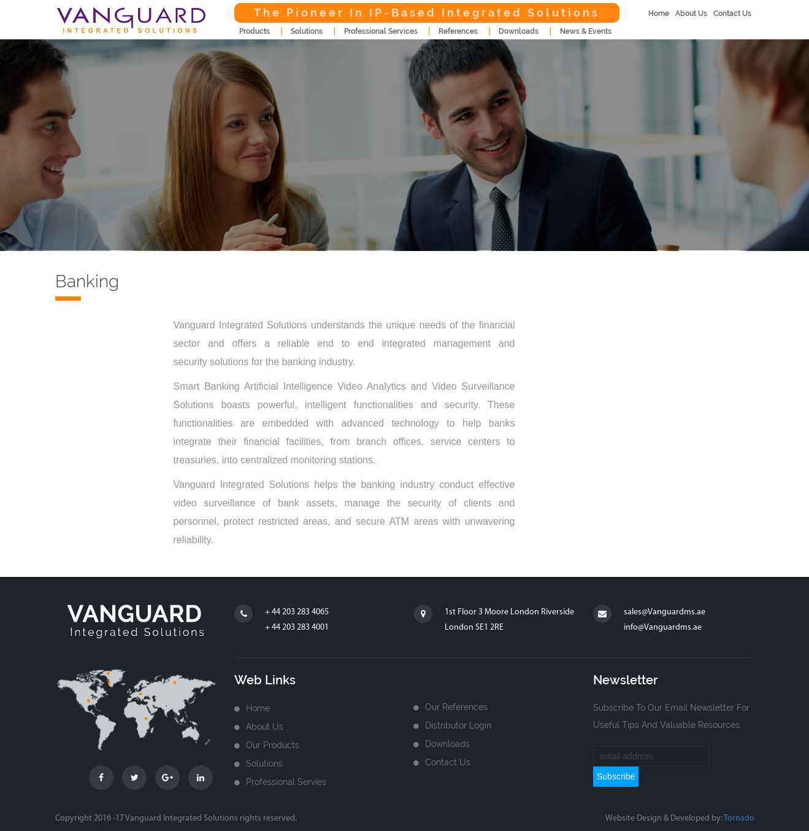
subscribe (616, 776)
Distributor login (458, 725)
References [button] (458, 31)
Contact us (447, 762)
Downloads (447, 744)
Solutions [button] (307, 31)
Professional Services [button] (381, 31)
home (658, 13)
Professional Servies (286, 782)
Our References (456, 707)
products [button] (254, 31)
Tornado (739, 818)
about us (691, 13)
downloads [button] (519, 31)
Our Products (272, 745)
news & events (586, 31)
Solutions (264, 763)
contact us (732, 13)
